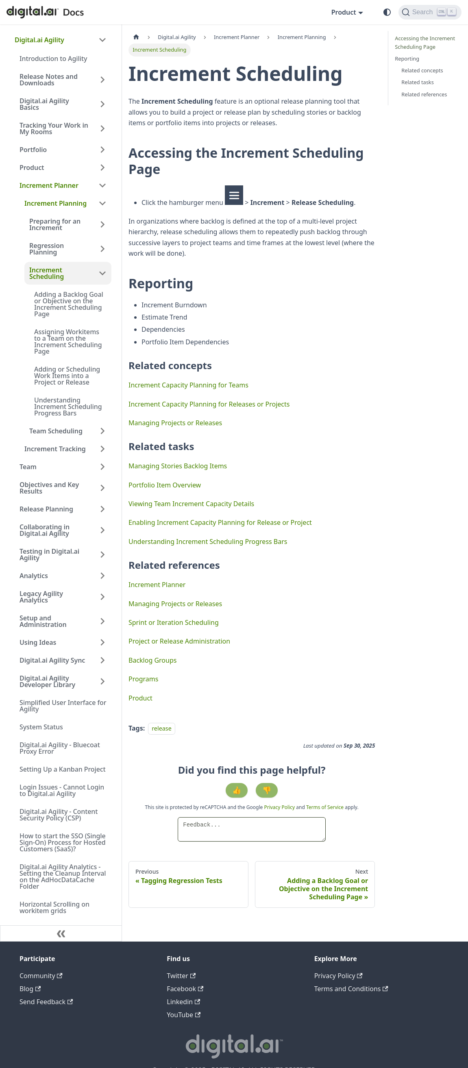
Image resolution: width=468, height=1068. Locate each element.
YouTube (183, 1014)
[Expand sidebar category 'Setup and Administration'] (102, 621)
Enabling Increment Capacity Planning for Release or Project (220, 522)
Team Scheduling (56, 430)
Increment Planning (55, 203)
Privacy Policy (280, 807)
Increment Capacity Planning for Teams (188, 385)
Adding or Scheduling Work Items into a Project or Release (67, 376)
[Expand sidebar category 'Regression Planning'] (102, 248)
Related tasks (417, 82)
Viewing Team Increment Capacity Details (191, 503)
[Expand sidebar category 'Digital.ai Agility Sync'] (102, 660)
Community (41, 975)
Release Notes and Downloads (49, 79)
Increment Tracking (55, 448)
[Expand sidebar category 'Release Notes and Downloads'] (102, 79)
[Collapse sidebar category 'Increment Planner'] (102, 185)
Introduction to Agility (53, 58)
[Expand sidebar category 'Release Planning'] (102, 509)
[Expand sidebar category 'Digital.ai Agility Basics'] (102, 104)
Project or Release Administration (179, 641)
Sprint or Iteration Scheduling (173, 622)
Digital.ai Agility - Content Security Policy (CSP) (59, 814)
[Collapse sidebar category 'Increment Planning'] (102, 203)
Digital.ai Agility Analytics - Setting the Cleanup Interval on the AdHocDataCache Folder (63, 876)
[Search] (429, 12)
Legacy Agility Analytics (41, 597)
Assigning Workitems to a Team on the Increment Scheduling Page (68, 341)
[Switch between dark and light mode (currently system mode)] (387, 12)
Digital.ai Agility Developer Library (47, 681)
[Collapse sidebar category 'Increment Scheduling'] (102, 273)
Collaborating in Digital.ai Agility (45, 530)
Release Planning (46, 509)
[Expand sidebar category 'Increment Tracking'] (102, 449)
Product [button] (343, 12)
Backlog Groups (152, 660)
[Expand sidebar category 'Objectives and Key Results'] (102, 487)
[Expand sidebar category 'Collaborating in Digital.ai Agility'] (102, 530)
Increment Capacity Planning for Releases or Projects (209, 404)
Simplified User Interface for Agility (63, 705)
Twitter (181, 975)
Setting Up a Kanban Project (63, 769)
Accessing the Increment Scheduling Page (425, 42)
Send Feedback (46, 1001)
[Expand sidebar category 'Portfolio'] (102, 149)
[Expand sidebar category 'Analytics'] (102, 576)
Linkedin (183, 1001)
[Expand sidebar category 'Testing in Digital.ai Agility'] (102, 554)
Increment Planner (49, 185)
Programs (143, 678)
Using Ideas (38, 642)
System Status (41, 726)
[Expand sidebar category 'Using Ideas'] (102, 642)
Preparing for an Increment (55, 224)
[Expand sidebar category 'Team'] (102, 467)
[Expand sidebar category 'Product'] (102, 167)
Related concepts (422, 70)
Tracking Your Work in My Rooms (54, 128)
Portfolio (33, 149)
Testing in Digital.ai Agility (49, 554)
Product (32, 167)
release (162, 728)
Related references (424, 94)
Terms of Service (325, 807)
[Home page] (136, 37)
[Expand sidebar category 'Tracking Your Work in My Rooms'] (102, 128)
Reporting (407, 58)
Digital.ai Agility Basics (44, 104)
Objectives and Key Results (49, 488)
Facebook (185, 988)
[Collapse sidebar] (61, 933)
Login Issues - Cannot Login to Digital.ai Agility (62, 790)
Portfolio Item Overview (164, 485)
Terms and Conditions (351, 988)
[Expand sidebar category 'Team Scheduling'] (102, 431)
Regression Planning (46, 249)
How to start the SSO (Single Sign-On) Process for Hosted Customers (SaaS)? (63, 842)
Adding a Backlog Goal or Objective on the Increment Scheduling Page (68, 304)
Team (28, 466)
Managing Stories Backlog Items (177, 465)
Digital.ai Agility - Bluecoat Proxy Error (60, 748)
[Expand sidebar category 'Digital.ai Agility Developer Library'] (102, 681)
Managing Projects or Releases (175, 422)
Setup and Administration (43, 621)
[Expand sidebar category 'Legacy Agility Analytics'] (102, 596)
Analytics (34, 575)
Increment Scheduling (46, 273)
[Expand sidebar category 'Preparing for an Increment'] (102, 224)
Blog (30, 988)
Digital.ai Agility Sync (52, 660)
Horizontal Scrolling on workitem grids (54, 907)
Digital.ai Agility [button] (39, 39)
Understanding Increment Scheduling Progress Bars (68, 407)
